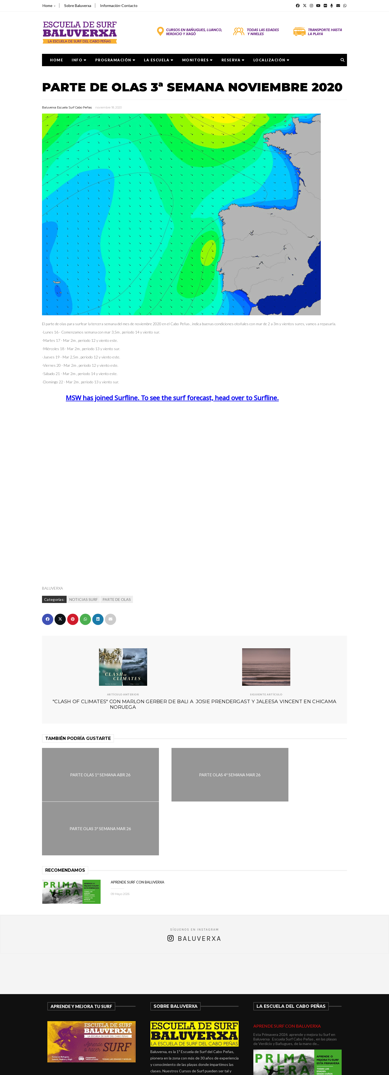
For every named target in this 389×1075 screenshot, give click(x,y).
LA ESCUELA (159, 60)
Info (79, 60)
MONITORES (197, 60)
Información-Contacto (119, 5)
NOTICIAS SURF (83, 599)
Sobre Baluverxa (77, 5)
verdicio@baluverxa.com (180, 1042)
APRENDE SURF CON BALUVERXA (137, 828)
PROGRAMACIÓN (115, 60)
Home (49, 5)
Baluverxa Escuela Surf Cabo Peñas (67, 107)
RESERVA (233, 60)
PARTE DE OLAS (116, 599)
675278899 (166, 1036)
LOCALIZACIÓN (271, 60)
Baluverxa (200, 885)
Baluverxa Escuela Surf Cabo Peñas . (215, 1067)
